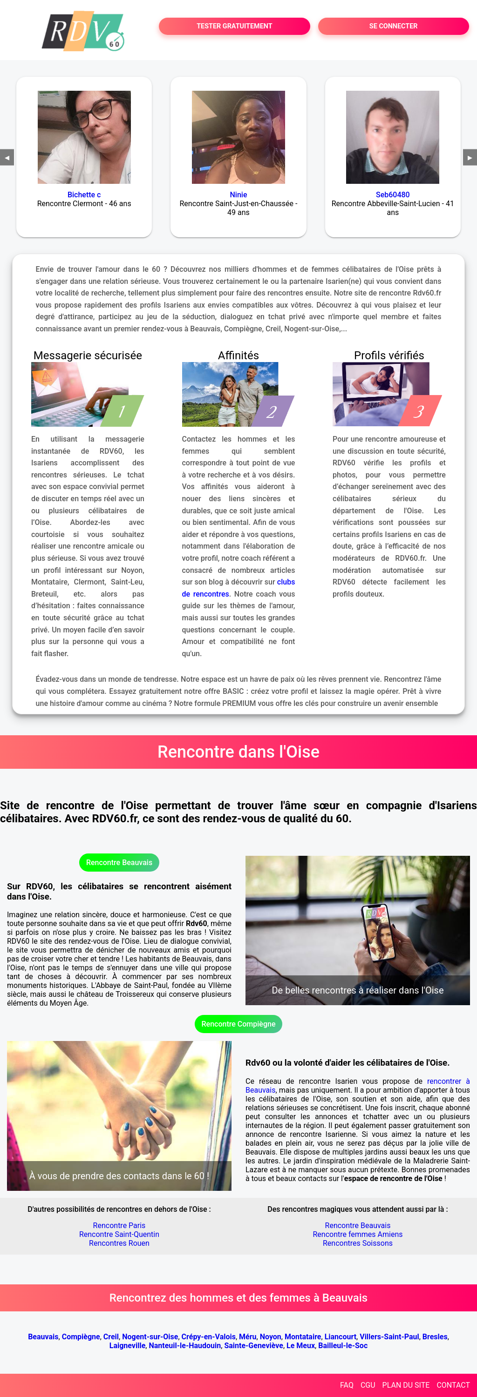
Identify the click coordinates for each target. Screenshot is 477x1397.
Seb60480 (393, 194)
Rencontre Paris (119, 1225)
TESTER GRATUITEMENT (235, 26)
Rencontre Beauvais (119, 862)
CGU (368, 1385)
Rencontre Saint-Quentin (119, 1234)
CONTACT (453, 1385)
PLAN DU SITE (406, 1385)
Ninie (238, 194)
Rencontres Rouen (119, 1243)
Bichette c (84, 194)
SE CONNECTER (393, 26)
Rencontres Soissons (358, 1243)
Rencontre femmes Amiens (357, 1234)
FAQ (347, 1385)
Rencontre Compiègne (239, 1024)
